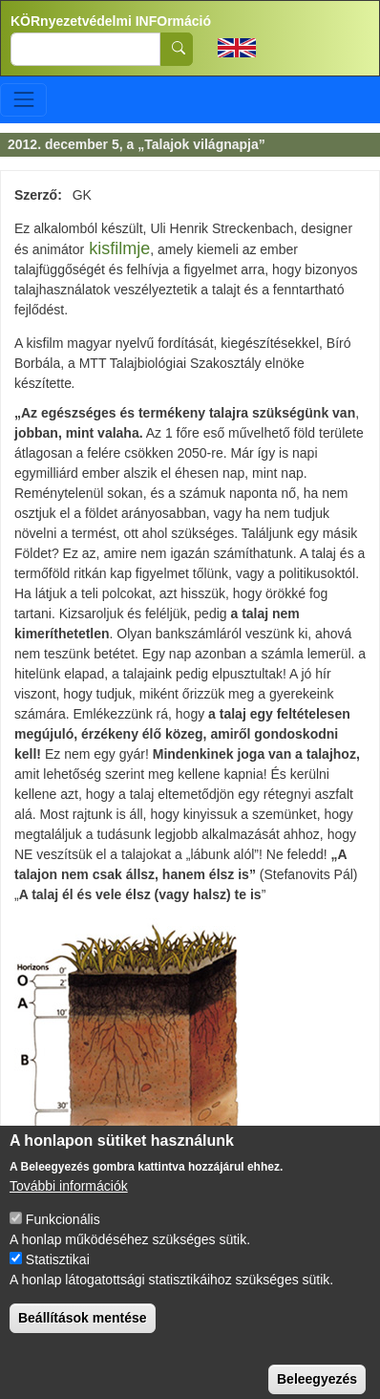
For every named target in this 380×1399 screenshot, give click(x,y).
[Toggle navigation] (23, 100)
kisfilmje (119, 248)
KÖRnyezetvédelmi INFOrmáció (111, 21)
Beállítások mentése (82, 1335)
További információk (69, 1203)
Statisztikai (58, 1276)
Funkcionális (63, 1236)
